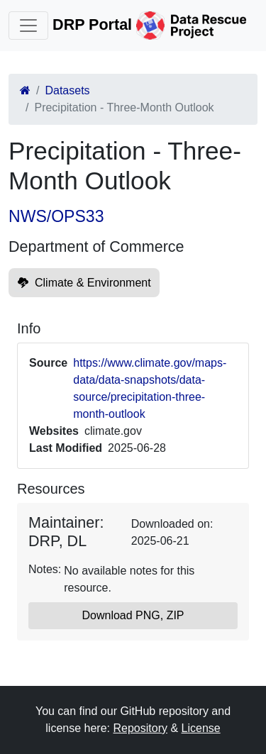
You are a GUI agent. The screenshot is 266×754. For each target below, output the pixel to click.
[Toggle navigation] (28, 25)
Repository (140, 728)
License (201, 728)
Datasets (67, 90)
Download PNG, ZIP (133, 615)
